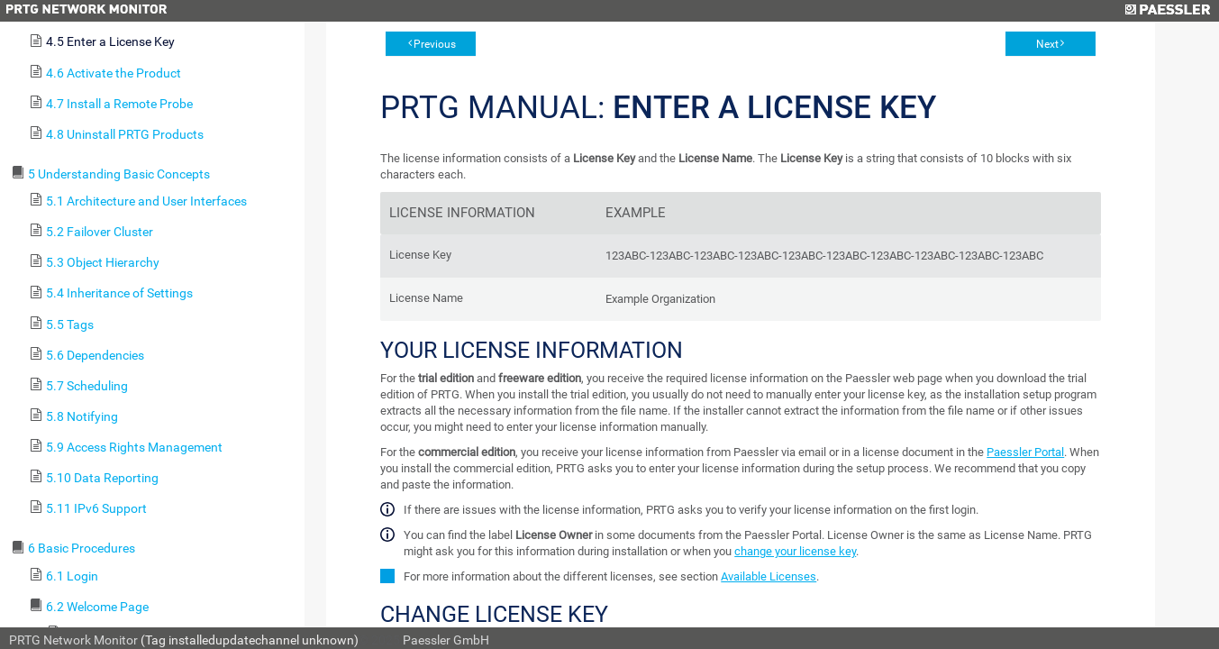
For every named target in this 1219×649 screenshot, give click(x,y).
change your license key (795, 551)
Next (1047, 44)
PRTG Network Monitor (73, 640)
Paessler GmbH (446, 640)
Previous (435, 44)
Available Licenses (768, 576)
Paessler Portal (1025, 452)
